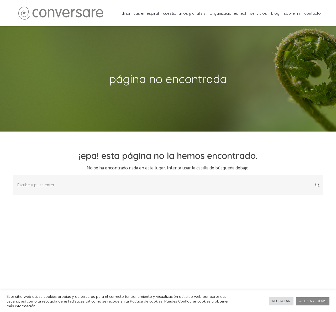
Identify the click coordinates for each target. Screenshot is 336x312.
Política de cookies (146, 301)
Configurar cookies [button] (194, 301)
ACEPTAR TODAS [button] (312, 301)
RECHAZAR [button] (281, 301)
